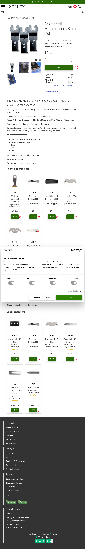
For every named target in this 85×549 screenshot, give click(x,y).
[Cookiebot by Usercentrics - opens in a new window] (72, 250)
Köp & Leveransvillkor (15, 479)
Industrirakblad (12, 427)
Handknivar (10, 439)
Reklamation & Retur (14, 483)
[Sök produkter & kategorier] (40, 12)
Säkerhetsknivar (12, 431)
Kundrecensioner (13, 465)
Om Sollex (10, 453)
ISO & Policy (10, 487)
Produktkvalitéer (12, 469)
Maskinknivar (11, 443)
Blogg (8, 457)
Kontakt (9, 514)
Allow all (69, 298)
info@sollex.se (16, 527)
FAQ (7, 494)
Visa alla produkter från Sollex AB (58, 85)
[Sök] (83, 12)
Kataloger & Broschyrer (15, 461)
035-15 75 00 (14, 524)
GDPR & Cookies (12, 490)
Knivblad (9, 435)
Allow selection (42, 298)
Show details (73, 291)
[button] (3, 7)
